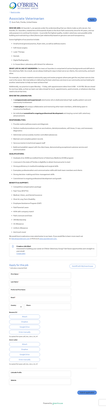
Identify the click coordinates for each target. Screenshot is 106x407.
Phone (28, 305)
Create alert (20, 254)
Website (13, 380)
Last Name (15, 282)
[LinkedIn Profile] (40, 375)
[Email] (40, 300)
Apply (92, 20)
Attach (24, 317)
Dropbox (24, 322)
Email (13, 297)
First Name (15, 274)
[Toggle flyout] (21, 307)
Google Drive (25, 327)
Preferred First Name (18, 290)
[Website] (40, 383)
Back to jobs (14, 12)
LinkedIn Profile (16, 372)
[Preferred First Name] (40, 292)
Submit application (87, 393)
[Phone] (48, 308)
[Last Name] (40, 284)
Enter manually (24, 332)
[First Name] (40, 277)
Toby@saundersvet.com (20, 239)
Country (13, 305)
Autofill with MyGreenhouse (82, 266)
